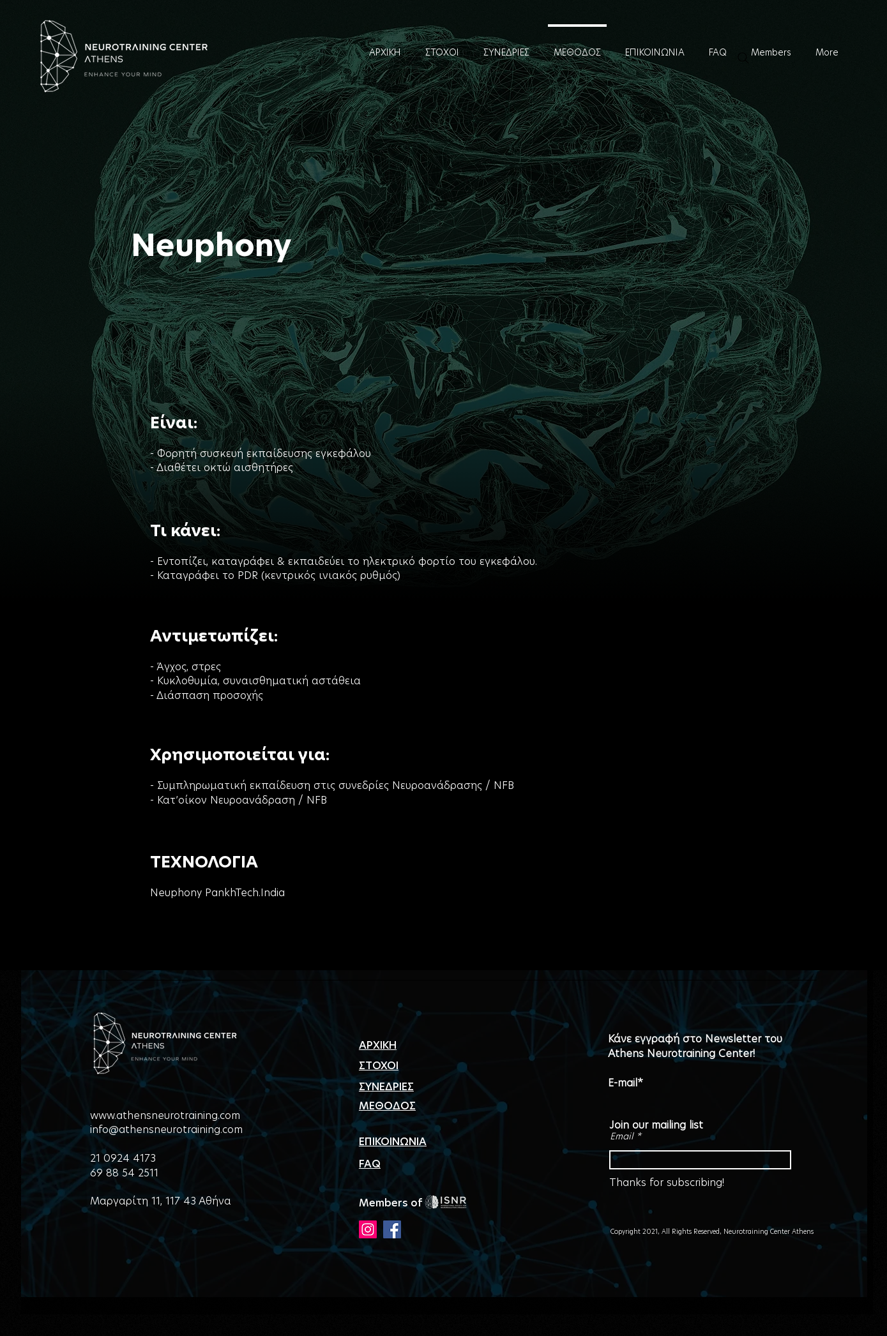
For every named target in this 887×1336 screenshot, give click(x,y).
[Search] (743, 58)
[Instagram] (368, 1229)
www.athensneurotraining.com (165, 1115)
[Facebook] (392, 1229)
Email (621, 1136)
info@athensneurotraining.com (166, 1129)
